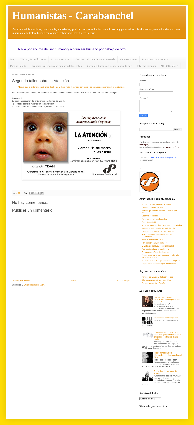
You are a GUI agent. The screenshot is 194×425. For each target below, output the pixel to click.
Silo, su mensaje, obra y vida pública (156, 280)
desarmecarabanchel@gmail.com (163, 157)
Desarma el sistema (150, 216)
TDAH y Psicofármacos (33, 59)
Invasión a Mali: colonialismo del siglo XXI (159, 228)
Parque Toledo (18, 66)
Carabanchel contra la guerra (166, 318)
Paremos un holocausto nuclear (154, 219)
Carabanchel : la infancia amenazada (95, 59)
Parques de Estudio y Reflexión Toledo (157, 277)
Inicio (73, 281)
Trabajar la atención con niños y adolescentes (57, 66)
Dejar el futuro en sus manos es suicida (158, 231)
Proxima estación (60, 59)
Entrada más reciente (21, 281)
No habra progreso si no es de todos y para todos (162, 225)
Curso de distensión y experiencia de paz (109, 66)
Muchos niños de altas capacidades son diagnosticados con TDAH (167, 299)
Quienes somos (128, 59)
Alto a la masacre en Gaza (152, 240)
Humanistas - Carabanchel (73, 15)
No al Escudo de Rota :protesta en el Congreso (161, 261)
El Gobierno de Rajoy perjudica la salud (158, 246)
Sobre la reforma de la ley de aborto (156, 204)
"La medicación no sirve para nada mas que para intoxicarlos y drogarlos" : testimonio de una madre (167, 335)
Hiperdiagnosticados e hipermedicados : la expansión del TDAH (168, 355)
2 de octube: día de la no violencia (155, 249)
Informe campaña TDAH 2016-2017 (157, 66)
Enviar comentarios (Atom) (34, 285)
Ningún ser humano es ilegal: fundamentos (159, 264)
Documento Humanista (155, 59)
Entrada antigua (123, 281)
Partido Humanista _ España (153, 283)
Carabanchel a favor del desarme (155, 252)
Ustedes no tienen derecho (152, 207)
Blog (12, 59)
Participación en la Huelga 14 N (154, 243)
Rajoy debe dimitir (149, 222)
